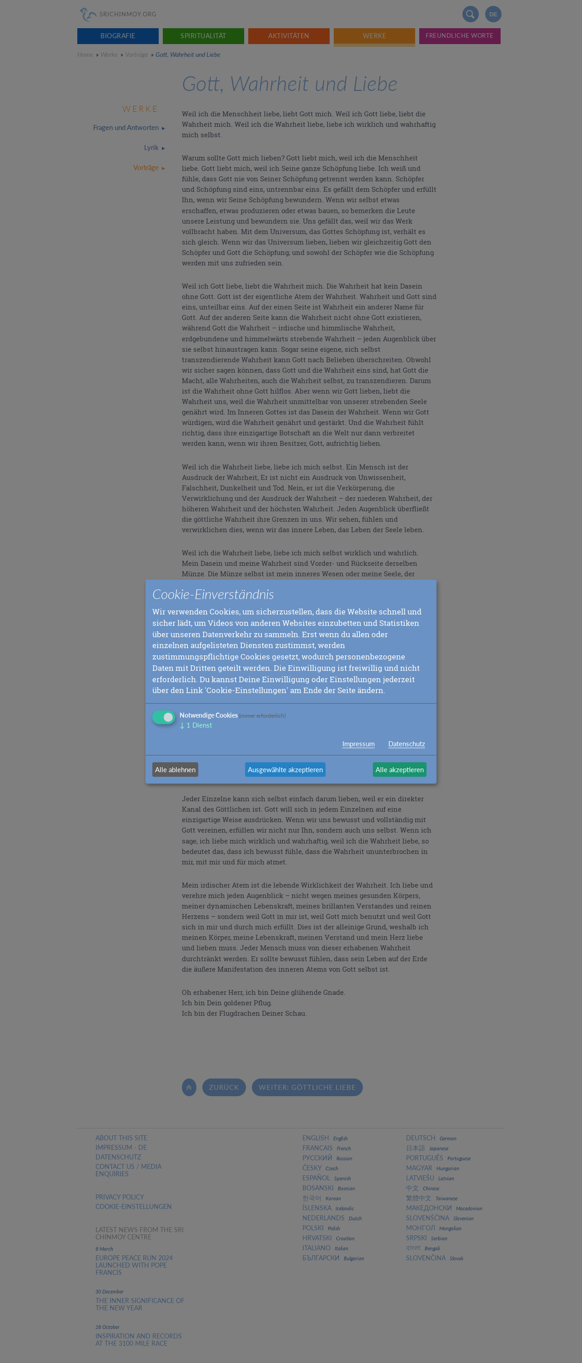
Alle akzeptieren (400, 769)
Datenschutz (406, 743)
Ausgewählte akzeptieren (285, 769)
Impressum (358, 743)
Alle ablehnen (175, 769)
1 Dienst (196, 725)
